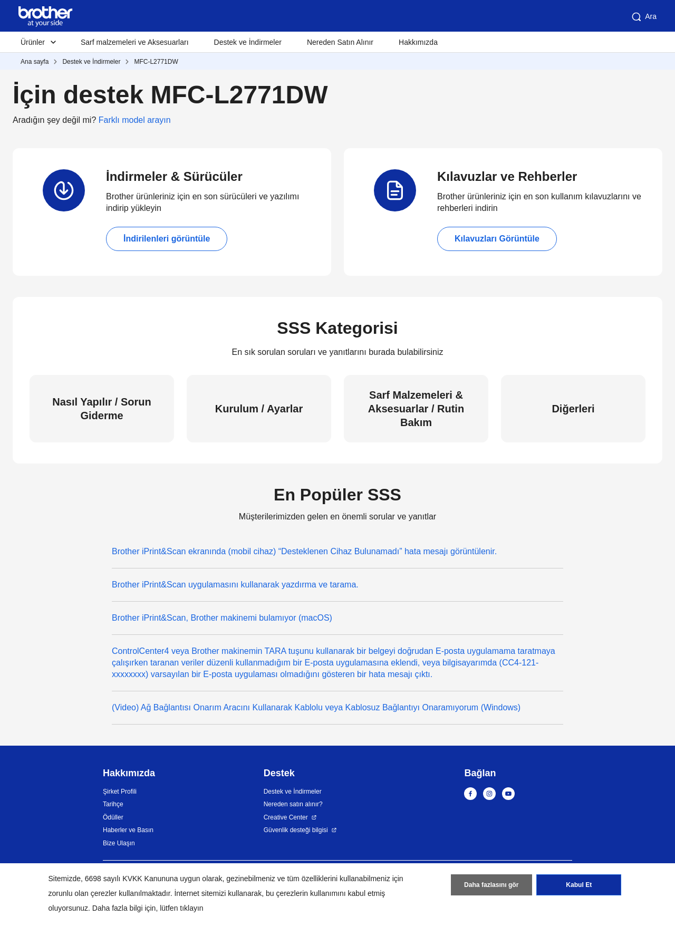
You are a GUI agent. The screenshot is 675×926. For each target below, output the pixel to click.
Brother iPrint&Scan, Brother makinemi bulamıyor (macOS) (222, 617)
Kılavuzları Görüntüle (497, 238)
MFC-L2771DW (156, 61)
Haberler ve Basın (128, 830)
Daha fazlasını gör (491, 885)
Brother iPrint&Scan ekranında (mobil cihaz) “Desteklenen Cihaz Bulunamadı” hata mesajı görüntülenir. (304, 551)
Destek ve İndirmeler (248, 42)
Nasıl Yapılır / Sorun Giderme (101, 408)
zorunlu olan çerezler (83, 893)
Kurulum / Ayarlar (259, 408)
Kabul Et (579, 885)
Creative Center (286, 817)
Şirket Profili (120, 791)
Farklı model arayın (135, 119)
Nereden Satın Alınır (340, 42)
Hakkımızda (418, 42)
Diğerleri (573, 408)
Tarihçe (113, 804)
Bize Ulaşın (119, 843)
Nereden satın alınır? (293, 804)
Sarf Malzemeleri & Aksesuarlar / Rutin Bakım (416, 408)
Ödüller (113, 817)
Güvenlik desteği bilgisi (296, 830)
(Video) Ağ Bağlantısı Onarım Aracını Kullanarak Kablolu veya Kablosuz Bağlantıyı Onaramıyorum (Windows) (316, 707)
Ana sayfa (35, 61)
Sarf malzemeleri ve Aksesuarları (135, 42)
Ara (643, 17)
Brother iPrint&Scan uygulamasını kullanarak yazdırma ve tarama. (235, 584)
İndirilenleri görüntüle (166, 238)
